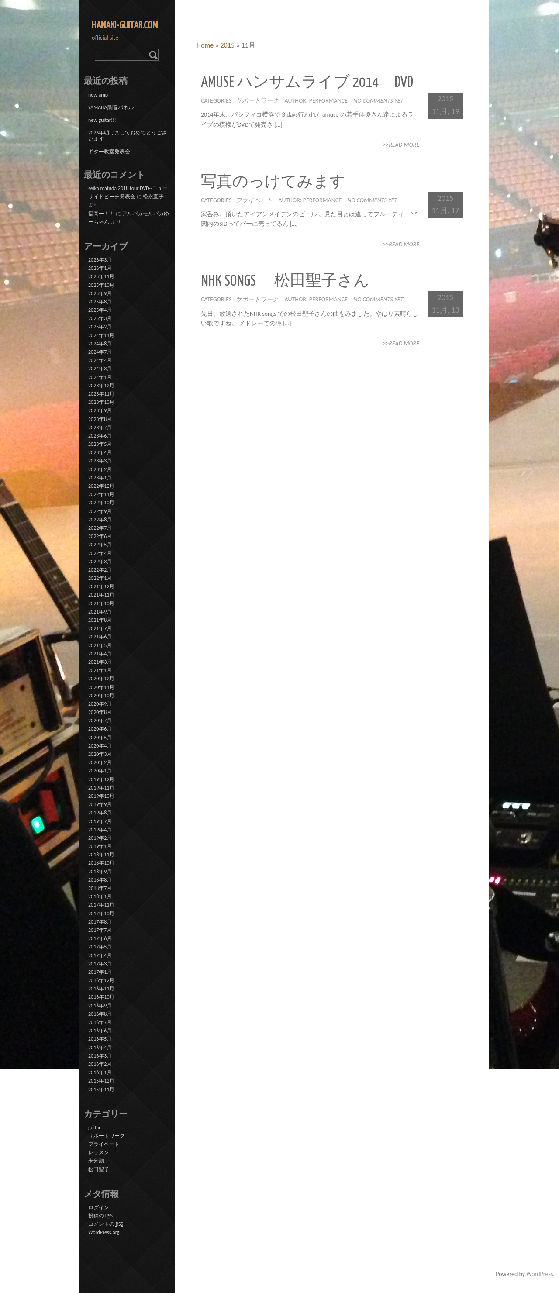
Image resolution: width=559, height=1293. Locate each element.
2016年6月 (100, 1031)
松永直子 (153, 196)
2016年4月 (100, 1048)
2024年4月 (100, 360)
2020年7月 (100, 720)
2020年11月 (101, 687)
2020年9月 (100, 704)
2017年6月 (100, 938)
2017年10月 (101, 913)
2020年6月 (100, 729)
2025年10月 (101, 285)
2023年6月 (100, 436)
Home (205, 45)
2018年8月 (100, 880)
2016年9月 (100, 1006)
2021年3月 (100, 662)
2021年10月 (101, 603)
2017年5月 (100, 947)
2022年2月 (100, 570)
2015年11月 (101, 1089)
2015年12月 (101, 1081)
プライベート (254, 200)
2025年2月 (100, 327)
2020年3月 (100, 754)
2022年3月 (100, 562)
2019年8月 (100, 813)
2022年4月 (100, 553)
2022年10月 (101, 503)
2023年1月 (100, 478)
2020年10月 (101, 696)
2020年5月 (100, 737)
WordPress (539, 1274)
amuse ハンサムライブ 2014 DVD (307, 83)
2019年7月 (100, 821)
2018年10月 (101, 863)
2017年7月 (100, 930)
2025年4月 (100, 310)
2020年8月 (100, 712)
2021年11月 (101, 595)
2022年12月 (101, 486)
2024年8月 (100, 344)
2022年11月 (101, 494)
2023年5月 (100, 444)
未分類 (96, 1161)
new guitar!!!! (103, 120)
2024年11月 (101, 335)
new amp (98, 95)
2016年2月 (100, 1064)
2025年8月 (100, 302)
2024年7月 (100, 352)
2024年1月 (100, 377)
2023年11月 (101, 394)
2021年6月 (100, 637)
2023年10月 (101, 402)
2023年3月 (100, 461)
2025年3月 (100, 318)
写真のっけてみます (273, 182)
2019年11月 (101, 788)
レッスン (98, 1152)
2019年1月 (100, 846)
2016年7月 (100, 1022)
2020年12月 (101, 679)
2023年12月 (101, 386)
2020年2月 (100, 762)
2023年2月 (100, 469)
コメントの (105, 1224)
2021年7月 (100, 628)
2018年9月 (100, 872)
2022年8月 (100, 520)
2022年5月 (100, 544)
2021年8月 (100, 620)
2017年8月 (100, 922)
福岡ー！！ (101, 213)
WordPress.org (103, 1232)
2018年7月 (100, 888)
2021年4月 (100, 654)
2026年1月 (100, 268)
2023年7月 (100, 427)
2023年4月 (100, 452)
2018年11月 (101, 855)
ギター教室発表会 (109, 151)
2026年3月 (100, 260)
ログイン (98, 1207)
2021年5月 (100, 645)
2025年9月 (100, 293)
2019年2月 (100, 838)
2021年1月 (100, 670)
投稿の (100, 1216)
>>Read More (401, 144)
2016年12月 (101, 980)
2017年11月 (101, 905)
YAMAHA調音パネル (111, 107)
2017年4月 (100, 955)
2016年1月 (100, 1072)
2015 (228, 45)
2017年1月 (100, 972)
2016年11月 (101, 989)
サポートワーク (257, 100)
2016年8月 (100, 1014)
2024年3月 (100, 368)
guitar (94, 1127)
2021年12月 (101, 586)
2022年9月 (100, 511)
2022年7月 (100, 528)
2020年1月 (100, 771)
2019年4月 (100, 830)
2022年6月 (100, 536)
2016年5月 (100, 1039)
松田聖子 (98, 1169)
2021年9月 (100, 612)
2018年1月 (100, 896)
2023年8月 (100, 419)
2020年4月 (100, 746)
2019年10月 (101, 796)
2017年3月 (100, 964)
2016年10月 (101, 997)
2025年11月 (101, 276)
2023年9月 (100, 410)
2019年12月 (101, 779)
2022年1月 (100, 578)
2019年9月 (100, 804)
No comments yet (378, 100)
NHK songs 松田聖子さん (285, 281)
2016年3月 (100, 1056)
